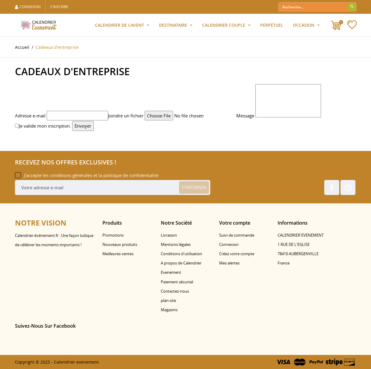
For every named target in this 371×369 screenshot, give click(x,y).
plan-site (168, 300)
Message (245, 116)
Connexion (229, 244)
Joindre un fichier (125, 116)
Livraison (169, 235)
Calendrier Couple (224, 25)
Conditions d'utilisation (181, 253)
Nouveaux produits (119, 244)
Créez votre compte (236, 253)
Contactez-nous (175, 291)
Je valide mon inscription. (43, 126)
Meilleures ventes (118, 253)
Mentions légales (176, 244)
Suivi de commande (236, 235)
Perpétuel (271, 25)
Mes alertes (229, 263)
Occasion (304, 25)
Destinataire (173, 25)
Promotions (113, 235)
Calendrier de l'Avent (120, 25)
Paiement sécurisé (177, 282)
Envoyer (83, 126)
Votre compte (234, 223)
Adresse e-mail (30, 116)
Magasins (169, 309)
